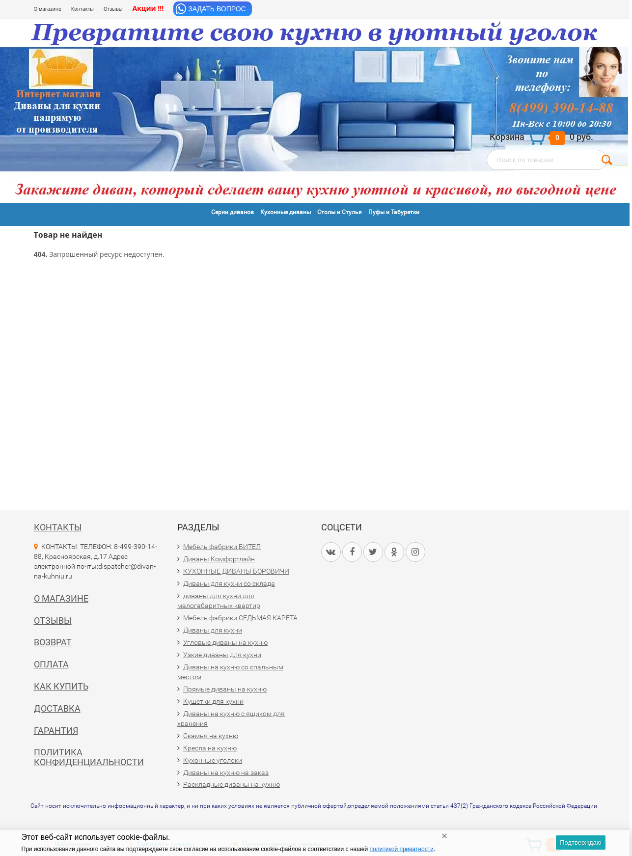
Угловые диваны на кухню (225, 642)
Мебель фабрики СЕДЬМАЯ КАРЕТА (240, 618)
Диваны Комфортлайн (219, 559)
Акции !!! (148, 8)
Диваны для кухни (212, 630)
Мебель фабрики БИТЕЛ (222, 547)
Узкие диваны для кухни (222, 655)
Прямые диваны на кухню (225, 689)
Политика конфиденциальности (89, 757)
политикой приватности (402, 849)
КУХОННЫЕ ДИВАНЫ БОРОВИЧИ (236, 571)
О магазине (47, 8)
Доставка (57, 708)
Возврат (53, 642)
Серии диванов (232, 212)
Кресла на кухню (210, 748)
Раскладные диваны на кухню (231, 784)
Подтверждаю (580, 842)
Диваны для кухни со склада (229, 583)
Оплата (51, 664)
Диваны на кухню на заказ (226, 772)
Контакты (82, 8)
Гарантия (56, 730)
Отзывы (113, 8)
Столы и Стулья (339, 212)
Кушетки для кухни (213, 701)
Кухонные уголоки (212, 760)
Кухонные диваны (285, 212)
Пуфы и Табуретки (393, 212)
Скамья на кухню (210, 736)
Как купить (61, 686)
